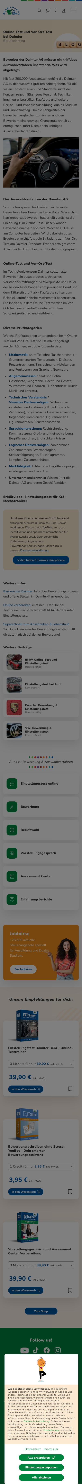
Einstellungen (52, 1430)
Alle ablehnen (41, 1477)
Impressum (51, 1449)
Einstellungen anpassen (41, 1467)
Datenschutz (33, 1449)
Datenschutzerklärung (37, 1421)
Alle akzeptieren (41, 1458)
